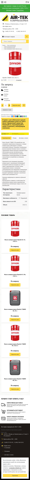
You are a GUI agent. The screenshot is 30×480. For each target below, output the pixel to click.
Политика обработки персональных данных (11, 430)
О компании (7, 447)
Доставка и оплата (8, 455)
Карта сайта (4, 432)
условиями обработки (15, 468)
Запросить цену (16, 105)
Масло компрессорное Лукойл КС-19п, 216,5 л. (15, 275)
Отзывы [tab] (14, 138)
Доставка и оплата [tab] (23, 138)
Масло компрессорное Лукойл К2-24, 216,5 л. (15, 240)
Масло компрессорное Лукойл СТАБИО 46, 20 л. (15, 310)
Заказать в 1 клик (7, 110)
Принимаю (15, 475)
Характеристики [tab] (6, 138)
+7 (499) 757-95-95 (9, 31)
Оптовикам (7, 451)
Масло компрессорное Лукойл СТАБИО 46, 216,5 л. (15, 344)
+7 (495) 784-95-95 (21, 31)
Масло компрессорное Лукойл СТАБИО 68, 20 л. (15, 379)
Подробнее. (20, 10)
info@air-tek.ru (8, 26)
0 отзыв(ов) (18, 80)
